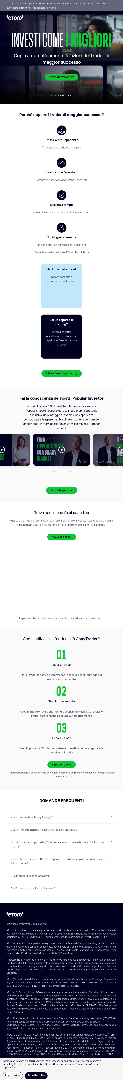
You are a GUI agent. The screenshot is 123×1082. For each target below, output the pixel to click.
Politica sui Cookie (73, 1064)
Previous (55, 473)
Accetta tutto (36, 1075)
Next (68, 473)
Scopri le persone (61, 492)
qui (87, 252)
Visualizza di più (61, 538)
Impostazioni (12, 1075)
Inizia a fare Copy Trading (61, 375)
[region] (61, 1070)
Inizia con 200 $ (61, 766)
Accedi (110, 17)
